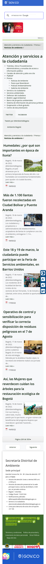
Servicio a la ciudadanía (16, 90)
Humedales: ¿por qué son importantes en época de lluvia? (21, 150)
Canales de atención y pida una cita (21, 73)
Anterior (12, 447)
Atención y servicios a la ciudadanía (18, 45)
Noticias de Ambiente (19, 81)
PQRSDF (10, 76)
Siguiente (33, 447)
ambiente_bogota (28, 518)
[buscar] (23, 15)
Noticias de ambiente (13, 47)
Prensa (37, 45)
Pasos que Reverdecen (20, 83)
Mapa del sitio (11, 538)
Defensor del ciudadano (16, 95)
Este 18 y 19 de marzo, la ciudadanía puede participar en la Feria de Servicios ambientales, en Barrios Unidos (20, 259)
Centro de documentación (17, 108)
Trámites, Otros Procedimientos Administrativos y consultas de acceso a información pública (22, 68)
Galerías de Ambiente (19, 88)
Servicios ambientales (15, 93)
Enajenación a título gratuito (18, 105)
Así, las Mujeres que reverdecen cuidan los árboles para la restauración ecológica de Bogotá (20, 389)
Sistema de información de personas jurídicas (25, 103)
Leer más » (10, 182)
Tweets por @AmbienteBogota (17, 121)
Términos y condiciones (14, 532)
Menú (41, 38)
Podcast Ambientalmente (21, 85)
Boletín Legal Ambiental (16, 98)
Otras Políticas (34, 535)
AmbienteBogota (13, 518)
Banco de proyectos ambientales (20, 100)
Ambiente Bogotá (14, 127)
